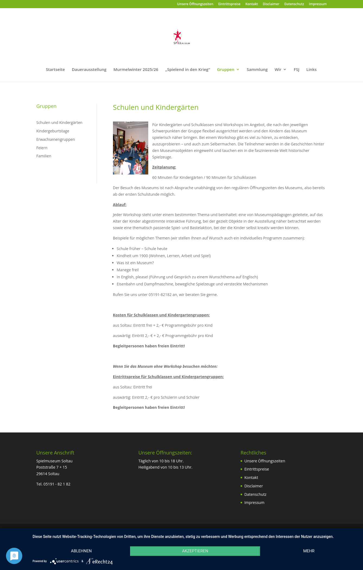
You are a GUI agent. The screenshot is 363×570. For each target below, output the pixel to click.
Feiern (42, 147)
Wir (277, 69)
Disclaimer (271, 4)
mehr (309, 551)
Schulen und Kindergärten (59, 122)
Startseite (55, 69)
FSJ (296, 69)
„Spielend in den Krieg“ (187, 69)
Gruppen (225, 69)
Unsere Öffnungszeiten (195, 4)
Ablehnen (81, 551)
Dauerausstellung (89, 69)
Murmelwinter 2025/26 (135, 69)
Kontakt (251, 4)
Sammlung (257, 69)
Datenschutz (294, 4)
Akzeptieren (195, 551)
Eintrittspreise (229, 4)
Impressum (318, 4)
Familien (43, 155)
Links (311, 69)
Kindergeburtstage (52, 130)
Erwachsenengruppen (55, 139)
